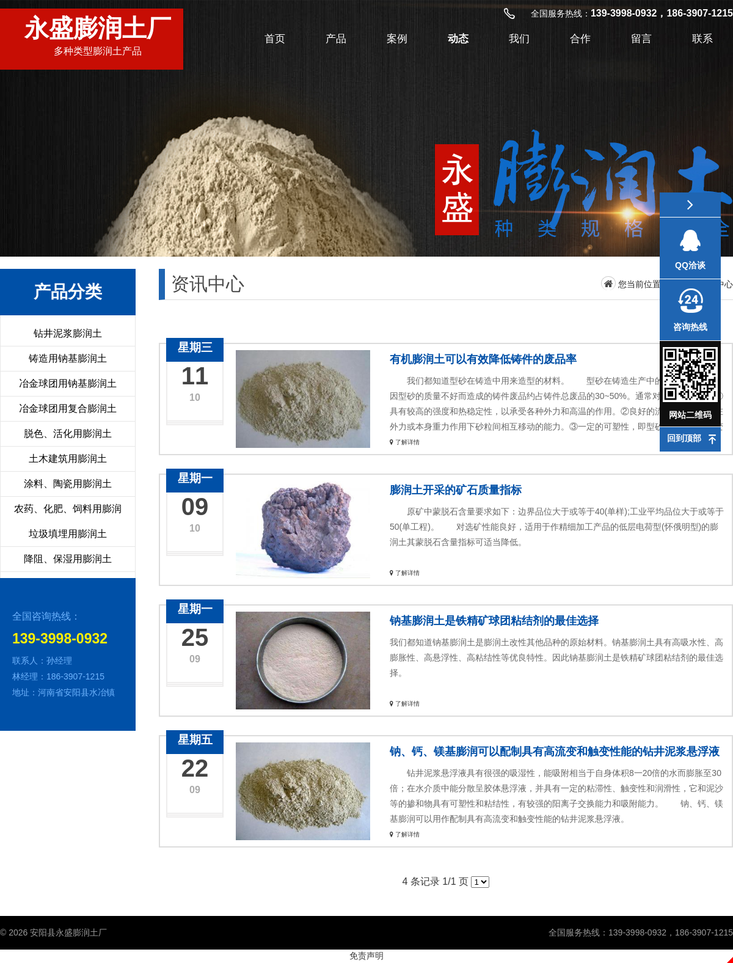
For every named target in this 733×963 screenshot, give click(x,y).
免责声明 (366, 956)
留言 (641, 39)
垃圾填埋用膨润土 (68, 534)
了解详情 (405, 442)
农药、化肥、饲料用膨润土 (68, 520)
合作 (580, 39)
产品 (336, 39)
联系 (702, 39)
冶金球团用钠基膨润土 (68, 383)
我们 (519, 39)
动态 (458, 39)
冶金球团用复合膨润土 (68, 408)
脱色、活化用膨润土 (68, 433)
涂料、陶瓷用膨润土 (68, 483)
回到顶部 (684, 438)
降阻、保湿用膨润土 (68, 559)
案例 (397, 39)
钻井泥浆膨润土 (68, 333)
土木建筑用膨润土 (68, 458)
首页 (274, 39)
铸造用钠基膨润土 (68, 358)
